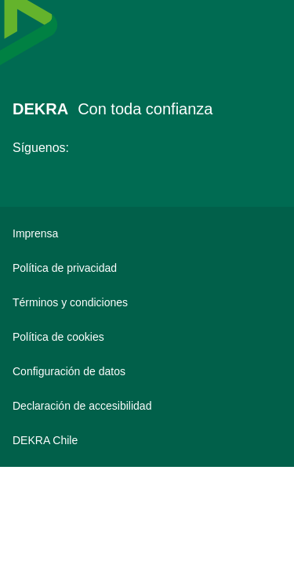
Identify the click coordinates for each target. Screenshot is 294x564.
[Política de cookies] (147, 337)
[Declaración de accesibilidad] (147, 406)
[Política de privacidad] (147, 268)
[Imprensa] (147, 233)
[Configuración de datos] (147, 371)
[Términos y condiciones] (147, 302)
